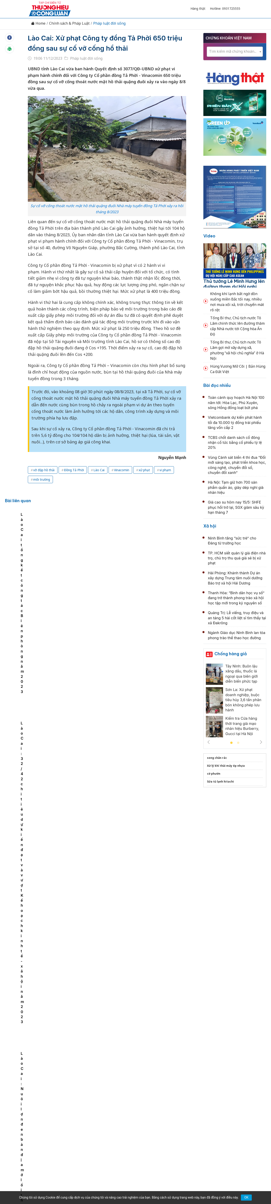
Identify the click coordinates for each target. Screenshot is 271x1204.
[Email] (49, 1147)
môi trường (41, 479)
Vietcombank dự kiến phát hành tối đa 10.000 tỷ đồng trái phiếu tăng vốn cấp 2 (235, 422)
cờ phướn (213, 774)
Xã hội (209, 526)
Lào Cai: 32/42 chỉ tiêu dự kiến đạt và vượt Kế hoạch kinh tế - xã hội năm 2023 (169, 558)
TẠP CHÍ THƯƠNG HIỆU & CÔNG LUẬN (133, 1183)
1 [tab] (231, 743)
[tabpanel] (40, 548)
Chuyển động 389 (113, 1110)
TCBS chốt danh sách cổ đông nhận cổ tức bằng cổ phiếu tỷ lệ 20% (235, 442)
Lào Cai (99, 470)
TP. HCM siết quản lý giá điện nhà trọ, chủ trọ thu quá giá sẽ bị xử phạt (237, 558)
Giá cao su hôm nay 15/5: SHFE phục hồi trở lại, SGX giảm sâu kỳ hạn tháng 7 (236, 507)
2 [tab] (238, 743)
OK (246, 1197)
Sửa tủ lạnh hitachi (220, 781)
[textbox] (235, 51)
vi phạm (165, 470)
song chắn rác (217, 758)
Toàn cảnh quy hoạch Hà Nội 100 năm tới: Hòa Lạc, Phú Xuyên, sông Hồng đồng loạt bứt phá (236, 402)
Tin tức (44, 1110)
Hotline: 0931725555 (225, 8)
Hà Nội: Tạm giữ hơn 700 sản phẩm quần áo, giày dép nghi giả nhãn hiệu (236, 487)
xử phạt (144, 470)
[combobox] (235, 52)
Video (209, 236)
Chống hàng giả (230, 653)
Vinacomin (121, 470)
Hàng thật (197, 8)
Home (38, 23)
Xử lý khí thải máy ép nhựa (226, 766)
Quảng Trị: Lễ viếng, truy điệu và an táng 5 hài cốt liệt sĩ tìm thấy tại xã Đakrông (237, 617)
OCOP (181, 1110)
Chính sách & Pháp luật (152, 1110)
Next (261, 742)
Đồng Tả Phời (74, 470)
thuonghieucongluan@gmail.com (117, 1140)
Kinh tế (60, 1110)
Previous (208, 742)
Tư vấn (197, 1110)
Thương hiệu (82, 1110)
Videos (228, 1110)
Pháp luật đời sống (109, 23)
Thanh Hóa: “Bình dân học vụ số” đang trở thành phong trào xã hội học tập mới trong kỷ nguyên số (236, 598)
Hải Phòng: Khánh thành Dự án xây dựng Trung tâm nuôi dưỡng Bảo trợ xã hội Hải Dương (235, 578)
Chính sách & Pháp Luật (69, 23)
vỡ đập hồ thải (44, 470)
